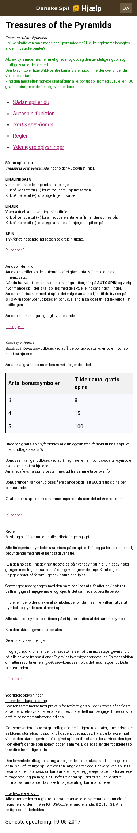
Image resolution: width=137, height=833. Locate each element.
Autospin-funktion (34, 113)
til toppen (15, 250)
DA (126, 8)
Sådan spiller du (31, 102)
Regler (20, 136)
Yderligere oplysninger (38, 147)
